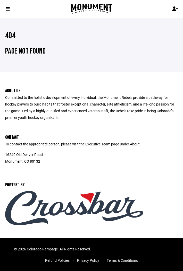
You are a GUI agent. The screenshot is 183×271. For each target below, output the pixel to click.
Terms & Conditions (122, 260)
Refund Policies (57, 260)
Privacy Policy (88, 260)
